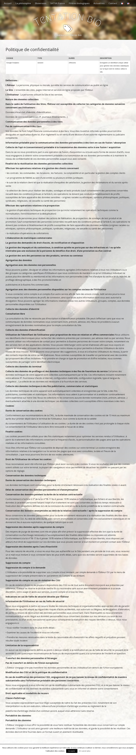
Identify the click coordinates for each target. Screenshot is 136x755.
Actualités (99, 3)
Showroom (40, 3)
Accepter (71, 751)
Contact (113, 3)
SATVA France (57, 3)
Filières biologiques (79, 3)
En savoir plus (84, 751)
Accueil (8, 3)
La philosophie (23, 3)
